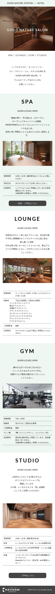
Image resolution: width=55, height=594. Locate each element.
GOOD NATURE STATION (20, 3)
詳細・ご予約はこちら (27, 203)
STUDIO (42, 55)
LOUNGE (20, 55)
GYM (31, 55)
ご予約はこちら (27, 575)
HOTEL (40, 3)
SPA (10, 55)
